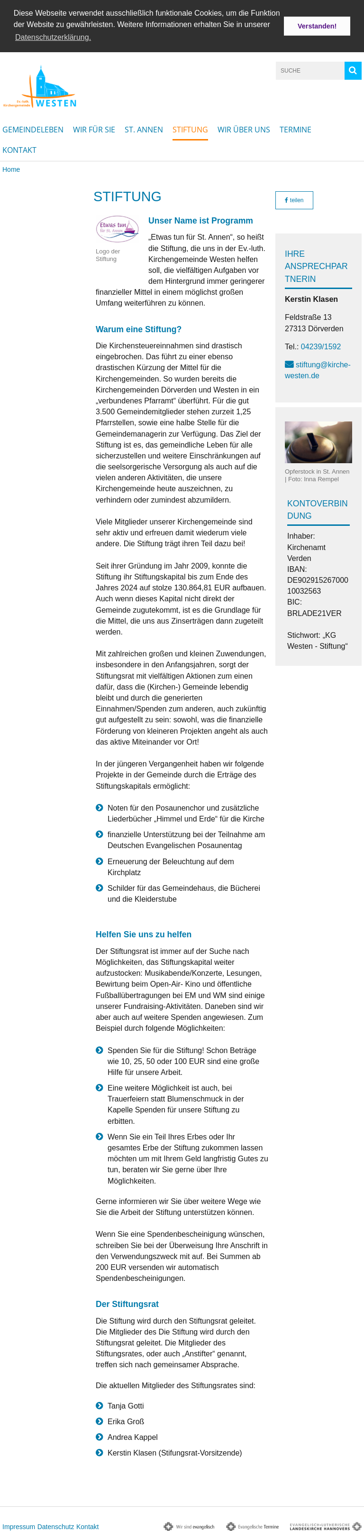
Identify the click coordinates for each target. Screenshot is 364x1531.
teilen (294, 199)
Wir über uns (244, 128)
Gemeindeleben (33, 128)
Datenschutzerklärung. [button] (53, 37)
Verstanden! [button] (317, 26)
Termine (295, 128)
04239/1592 (321, 345)
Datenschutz (55, 1525)
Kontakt (19, 148)
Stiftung (190, 128)
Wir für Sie (94, 128)
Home (11, 168)
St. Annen (144, 128)
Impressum (18, 1525)
